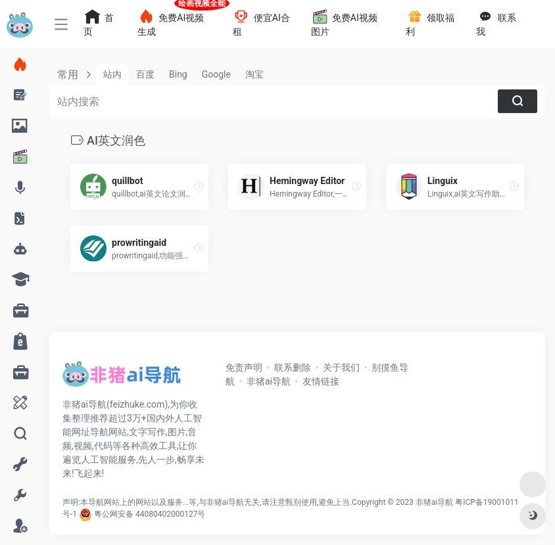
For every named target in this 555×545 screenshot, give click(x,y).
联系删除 (292, 367)
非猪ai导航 (269, 381)
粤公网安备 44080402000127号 (149, 514)
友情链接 (320, 381)
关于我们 (341, 367)
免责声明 (244, 367)
